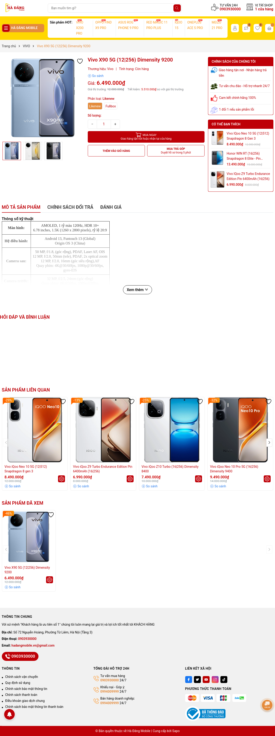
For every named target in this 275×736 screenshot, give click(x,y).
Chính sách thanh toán (21, 695)
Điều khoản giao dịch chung (25, 701)
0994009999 (109, 691)
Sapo (176, 731)
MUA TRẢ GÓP (176, 150)
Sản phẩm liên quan (26, 390)
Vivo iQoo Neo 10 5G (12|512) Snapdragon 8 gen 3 (248, 136)
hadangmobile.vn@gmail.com (33, 645)
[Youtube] (206, 679)
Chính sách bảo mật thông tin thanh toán (34, 707)
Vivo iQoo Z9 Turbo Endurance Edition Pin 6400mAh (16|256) (248, 176)
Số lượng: (95, 115)
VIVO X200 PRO (79, 28)
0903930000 (230, 9)
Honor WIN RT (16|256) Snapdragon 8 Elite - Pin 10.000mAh (243, 156)
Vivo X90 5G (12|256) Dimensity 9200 (27, 570)
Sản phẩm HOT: (61, 22)
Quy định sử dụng (17, 683)
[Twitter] (197, 679)
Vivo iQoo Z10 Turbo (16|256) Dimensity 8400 (170, 469)
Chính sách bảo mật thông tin (26, 689)
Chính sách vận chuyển (21, 677)
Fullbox (110, 106)
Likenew (95, 106)
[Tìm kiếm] (177, 8)
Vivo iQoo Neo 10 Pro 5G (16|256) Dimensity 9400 (234, 469)
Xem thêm (137, 290)
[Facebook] (188, 679)
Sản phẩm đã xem (23, 503)
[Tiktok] (223, 679)
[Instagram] (215, 679)
